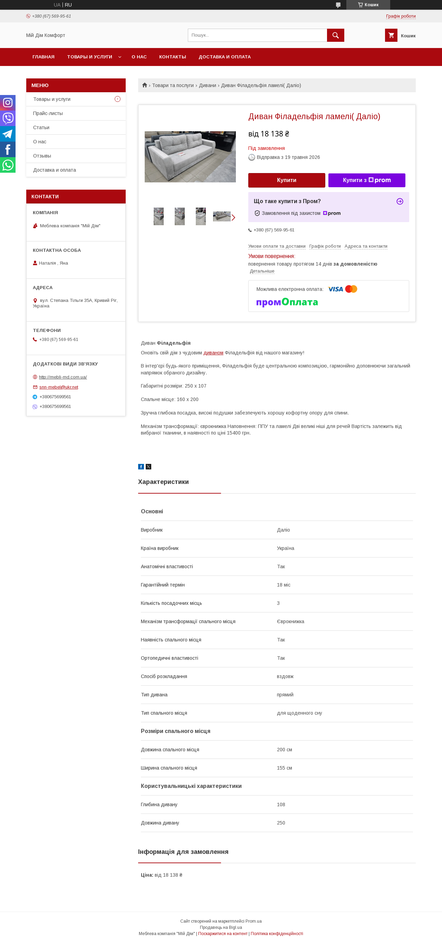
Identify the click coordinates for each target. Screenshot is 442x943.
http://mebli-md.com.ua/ (63, 377)
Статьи (41, 127)
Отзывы (42, 156)
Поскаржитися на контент (223, 933)
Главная (43, 56)
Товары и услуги (89, 56)
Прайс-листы (48, 113)
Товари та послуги (173, 85)
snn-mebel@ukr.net (58, 387)
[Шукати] (335, 35)
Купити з (367, 180)
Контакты (172, 56)
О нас (139, 56)
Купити (287, 180)
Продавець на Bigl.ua (221, 927)
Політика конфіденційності (277, 933)
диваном (213, 352)
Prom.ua (254, 921)
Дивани (207, 85)
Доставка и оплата (225, 56)
